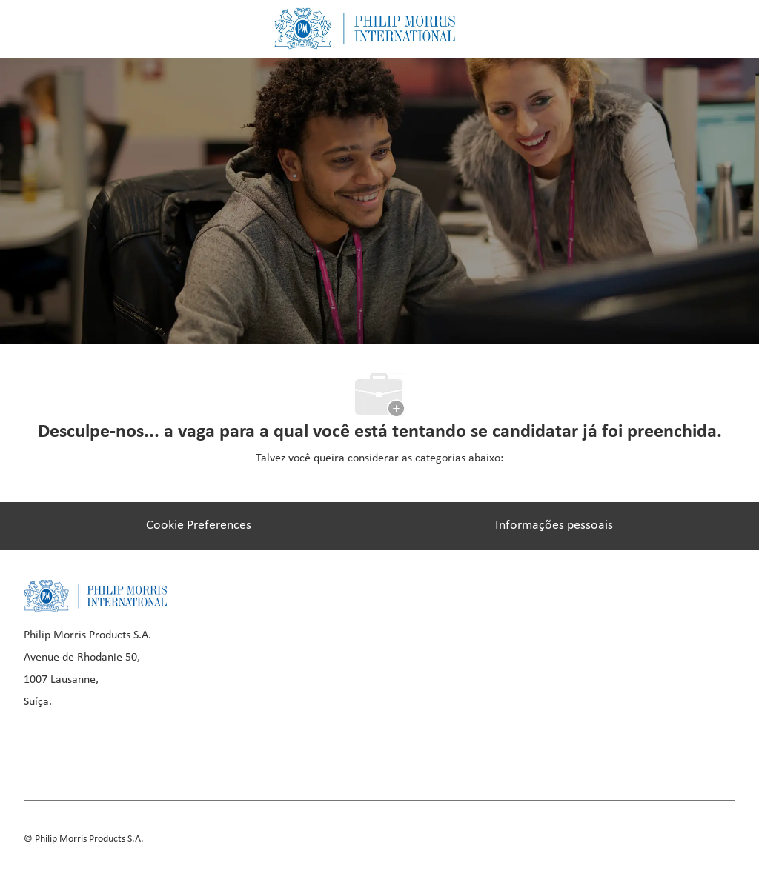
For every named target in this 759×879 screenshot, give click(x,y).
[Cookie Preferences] (198, 526)
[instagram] (141, 747)
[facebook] (40, 747)
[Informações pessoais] (554, 526)
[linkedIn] (90, 747)
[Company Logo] (365, 28)
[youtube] (191, 747)
